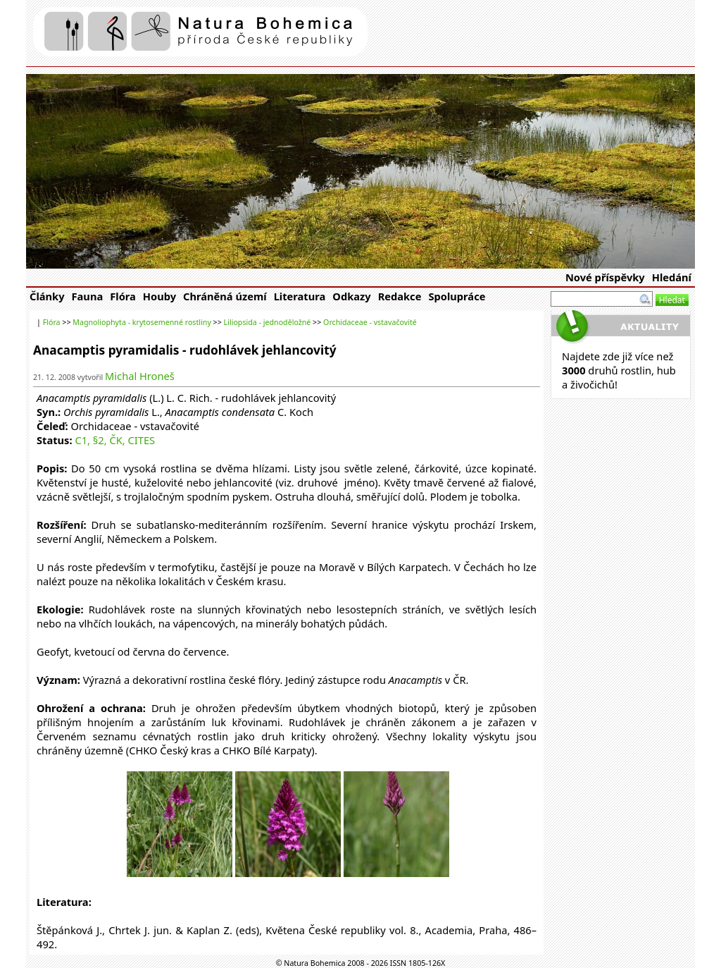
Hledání (671, 277)
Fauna (88, 296)
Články (47, 296)
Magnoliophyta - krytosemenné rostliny (142, 322)
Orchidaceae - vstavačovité (370, 322)
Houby (159, 296)
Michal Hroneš (140, 376)
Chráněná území (225, 296)
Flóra (123, 296)
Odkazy (351, 296)
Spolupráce (456, 296)
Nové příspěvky (605, 277)
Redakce (400, 296)
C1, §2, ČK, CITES (115, 440)
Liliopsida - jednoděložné (267, 322)
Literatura (300, 296)
